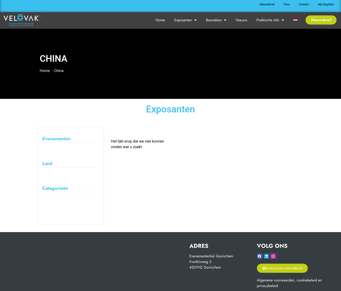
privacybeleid (267, 285)
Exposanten (185, 20)
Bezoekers (216, 20)
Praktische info (270, 20)
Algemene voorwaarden (275, 280)
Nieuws (241, 20)
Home (160, 20)
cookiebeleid (307, 280)
